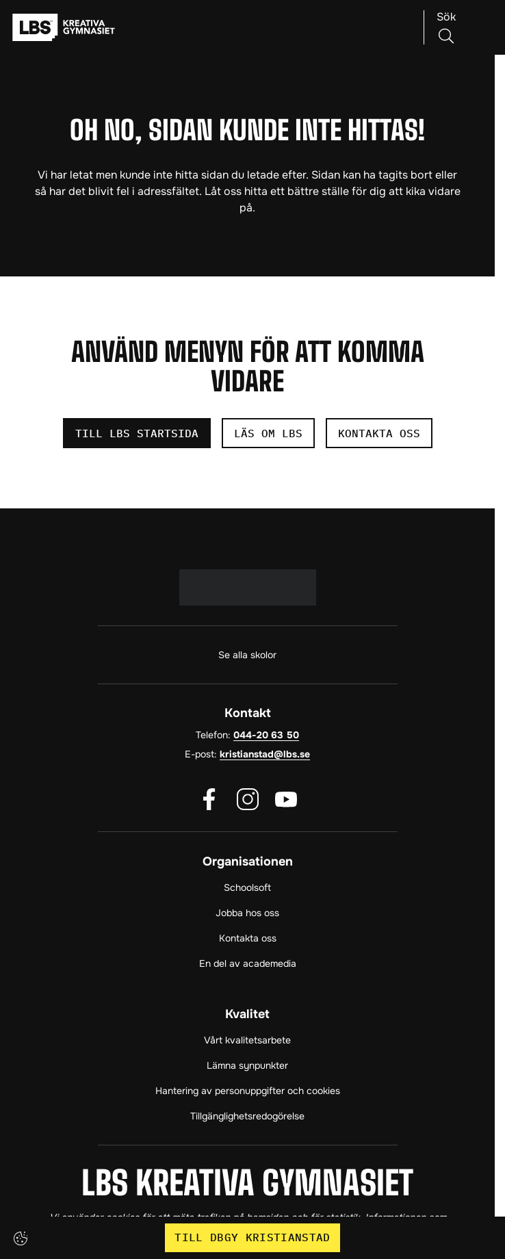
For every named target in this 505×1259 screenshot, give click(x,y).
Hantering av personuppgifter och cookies (247, 1091)
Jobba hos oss (247, 913)
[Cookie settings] (20, 1238)
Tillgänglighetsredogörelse (247, 1116)
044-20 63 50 (266, 735)
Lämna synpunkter (247, 1065)
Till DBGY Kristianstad (252, 1237)
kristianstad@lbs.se (265, 754)
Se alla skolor (247, 655)
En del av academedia (247, 963)
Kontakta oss (247, 938)
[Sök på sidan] (446, 27)
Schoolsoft (247, 887)
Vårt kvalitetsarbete (247, 1040)
